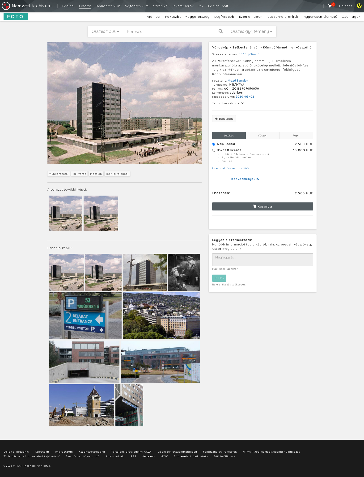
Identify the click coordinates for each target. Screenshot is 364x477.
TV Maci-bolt (218, 6)
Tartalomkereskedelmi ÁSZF (131, 451)
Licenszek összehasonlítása (232, 168)
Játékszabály (115, 456)
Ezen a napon (250, 16)
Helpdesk (148, 456)
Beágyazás (224, 118)
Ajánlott (154, 16)
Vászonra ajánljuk (282, 16)
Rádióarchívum (108, 6)
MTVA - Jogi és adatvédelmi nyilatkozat (271, 451)
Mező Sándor (238, 80)
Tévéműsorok (183, 6)
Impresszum (64, 451)
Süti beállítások (225, 456)
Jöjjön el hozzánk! (16, 451)
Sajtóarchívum (136, 6)
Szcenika (160, 6)
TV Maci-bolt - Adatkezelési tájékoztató (32, 456)
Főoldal (68, 6)
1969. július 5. (250, 54)
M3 (201, 6)
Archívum (26, 5)
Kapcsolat (42, 451)
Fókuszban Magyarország (187, 16)
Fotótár (85, 6)
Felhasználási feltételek (220, 451)
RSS (133, 456)
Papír (296, 135)
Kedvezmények (245, 179)
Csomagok (351, 16)
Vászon (262, 135)
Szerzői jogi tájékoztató (82, 456)
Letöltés (229, 135)
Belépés (345, 6)
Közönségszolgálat (92, 451)
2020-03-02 (245, 96)
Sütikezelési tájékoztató (191, 456)
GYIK (164, 456)
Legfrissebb (224, 16)
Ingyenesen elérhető (320, 16)
